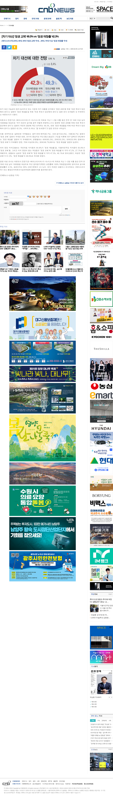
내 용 (5, 207)
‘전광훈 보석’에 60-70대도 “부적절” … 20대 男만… (31, 248)
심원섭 (63, 49)
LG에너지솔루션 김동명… (100, 618)
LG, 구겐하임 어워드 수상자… (101, 769)
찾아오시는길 (60, 784)
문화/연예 (44, 781)
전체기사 (24, 781)
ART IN (50, 781)
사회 (38, 781)
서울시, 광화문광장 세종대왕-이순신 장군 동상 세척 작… (74, 249)
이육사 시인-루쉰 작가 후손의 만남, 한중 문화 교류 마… (31, 271)
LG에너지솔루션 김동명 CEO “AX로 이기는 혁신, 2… (52, 249)
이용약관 (67, 784)
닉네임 (6, 196)
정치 (30, 781)
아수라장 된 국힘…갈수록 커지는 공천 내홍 (53, 270)
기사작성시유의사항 (48, 784)
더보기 (110, 594)
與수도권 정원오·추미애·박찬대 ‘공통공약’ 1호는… (9, 248)
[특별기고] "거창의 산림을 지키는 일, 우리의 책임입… (9, 270)
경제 (34, 781)
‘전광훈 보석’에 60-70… (99, 615)
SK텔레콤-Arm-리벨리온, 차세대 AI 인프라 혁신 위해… (74, 271)
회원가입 (102, 1)
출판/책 (55, 781)
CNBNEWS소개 (26, 784)
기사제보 (109, 1)
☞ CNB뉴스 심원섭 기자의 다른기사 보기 (70, 183)
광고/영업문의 (36, 784)
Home (2, 25)
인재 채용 (62, 781)
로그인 (96, 1)
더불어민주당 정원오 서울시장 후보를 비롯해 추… (106, 608)
